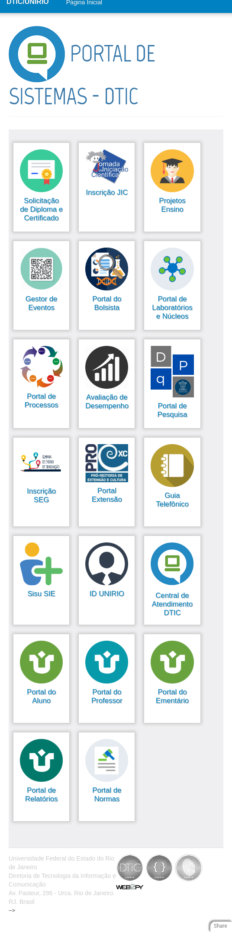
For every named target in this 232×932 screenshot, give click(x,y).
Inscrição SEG (41, 495)
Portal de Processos (41, 400)
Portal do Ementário (172, 696)
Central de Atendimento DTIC (172, 604)
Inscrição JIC (107, 192)
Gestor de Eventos (42, 303)
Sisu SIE (41, 594)
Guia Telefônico (172, 499)
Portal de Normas (106, 794)
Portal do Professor (106, 696)
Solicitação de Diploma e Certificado (41, 209)
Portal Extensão (107, 495)
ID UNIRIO (107, 594)
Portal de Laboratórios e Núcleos (172, 307)
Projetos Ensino (172, 205)
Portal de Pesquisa (172, 410)
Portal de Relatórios (41, 794)
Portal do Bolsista (106, 303)
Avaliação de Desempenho (107, 401)
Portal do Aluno (41, 696)
